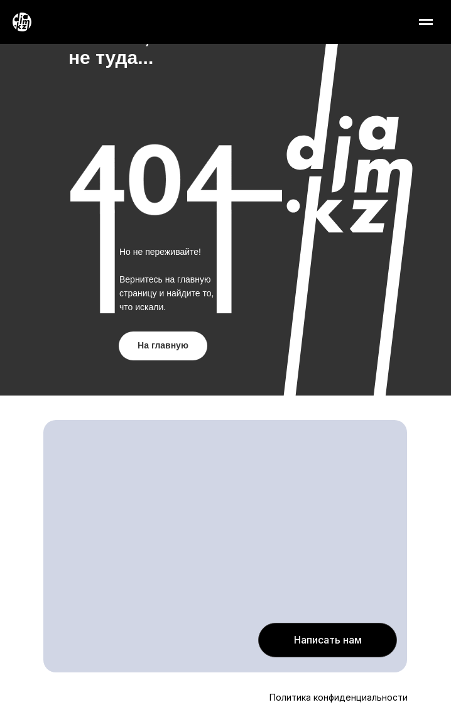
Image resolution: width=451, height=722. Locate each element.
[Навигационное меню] (425, 22)
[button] (327, 640)
